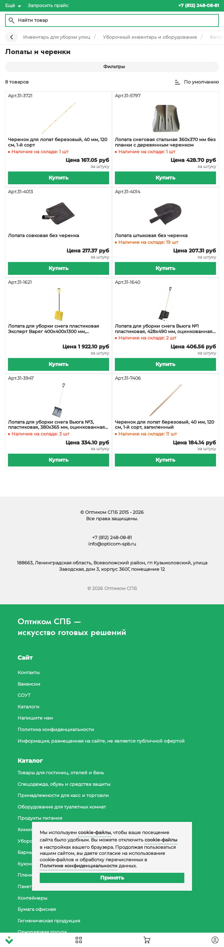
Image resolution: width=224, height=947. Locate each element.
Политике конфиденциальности (78, 866)
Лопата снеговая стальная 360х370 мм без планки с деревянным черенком (165, 142)
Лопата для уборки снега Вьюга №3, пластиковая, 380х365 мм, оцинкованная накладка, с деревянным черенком (56, 424)
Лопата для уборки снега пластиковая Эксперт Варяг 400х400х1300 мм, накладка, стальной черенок (53, 328)
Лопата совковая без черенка (43, 235)
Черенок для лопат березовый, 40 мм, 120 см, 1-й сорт (57, 142)
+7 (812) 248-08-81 (112, 537)
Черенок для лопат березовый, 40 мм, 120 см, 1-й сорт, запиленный (164, 424)
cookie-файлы (94, 832)
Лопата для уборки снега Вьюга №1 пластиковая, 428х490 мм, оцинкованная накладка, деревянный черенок (163, 328)
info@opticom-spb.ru (112, 544)
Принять (112, 878)
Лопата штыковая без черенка (151, 235)
